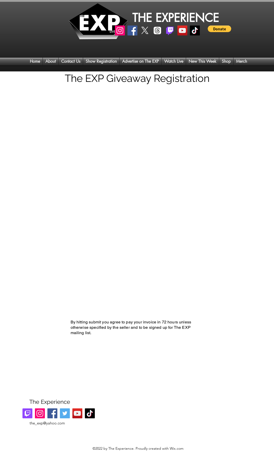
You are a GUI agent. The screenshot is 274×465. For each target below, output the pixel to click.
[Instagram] (120, 30)
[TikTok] (195, 30)
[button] (219, 29)
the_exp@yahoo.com (47, 423)
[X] (145, 30)
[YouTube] (182, 30)
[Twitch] (170, 30)
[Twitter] (65, 413)
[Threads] (157, 30)
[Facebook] (132, 30)
